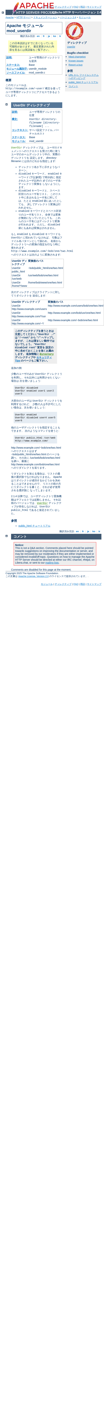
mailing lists (52, 562)
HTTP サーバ (23, 17)
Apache (10, 17)
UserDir (71, 46)
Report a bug (75, 64)
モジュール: (19, 141)
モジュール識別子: (17, 68)
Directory (47, 354)
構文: (15, 119)
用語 (82, 7)
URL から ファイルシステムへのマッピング (84, 77)
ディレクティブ (63, 7)
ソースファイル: (15, 72)
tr (60, 36)
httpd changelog (77, 56)
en (38, 36)
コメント (73, 86)
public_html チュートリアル (83, 82)
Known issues (76, 60)
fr (43, 36)
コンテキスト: (20, 130)
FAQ (76, 7)
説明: (9, 57)
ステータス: (13, 64)
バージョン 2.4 (68, 17)
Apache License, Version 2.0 (33, 576)
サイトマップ (94, 7)
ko (55, 36)
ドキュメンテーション (45, 17)
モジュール (85, 17)
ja (49, 36)
